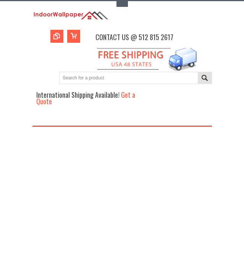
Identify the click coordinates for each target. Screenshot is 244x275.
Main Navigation (39, 119)
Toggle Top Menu (122, 4)
